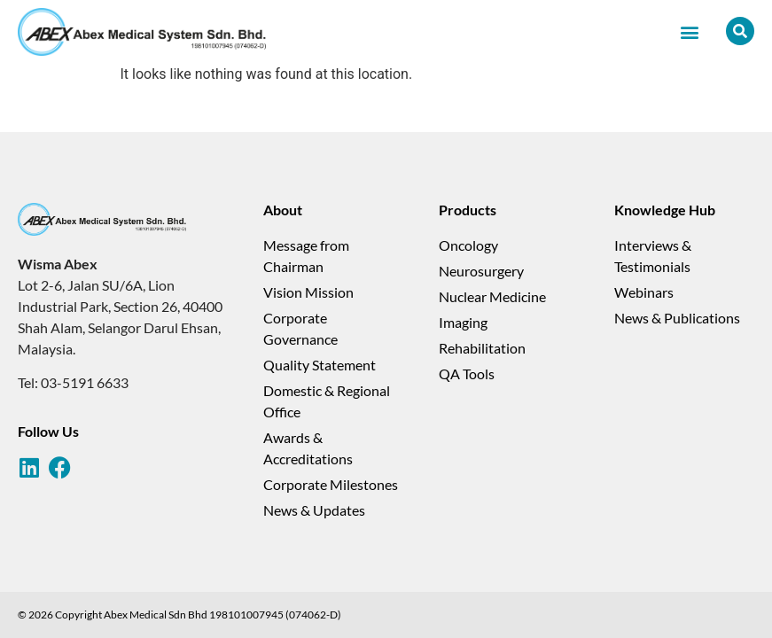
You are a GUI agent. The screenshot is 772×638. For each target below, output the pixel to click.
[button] (689, 32)
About (282, 209)
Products (467, 209)
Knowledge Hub (664, 209)
